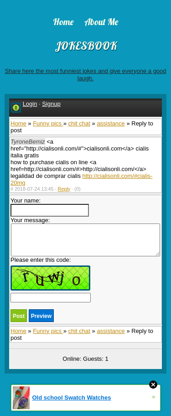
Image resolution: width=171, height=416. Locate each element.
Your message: (85, 236)
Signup (51, 103)
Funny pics (48, 123)
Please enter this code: (50, 279)
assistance (110, 123)
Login (30, 103)
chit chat (79, 123)
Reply (64, 189)
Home (18, 123)
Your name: (49, 207)
